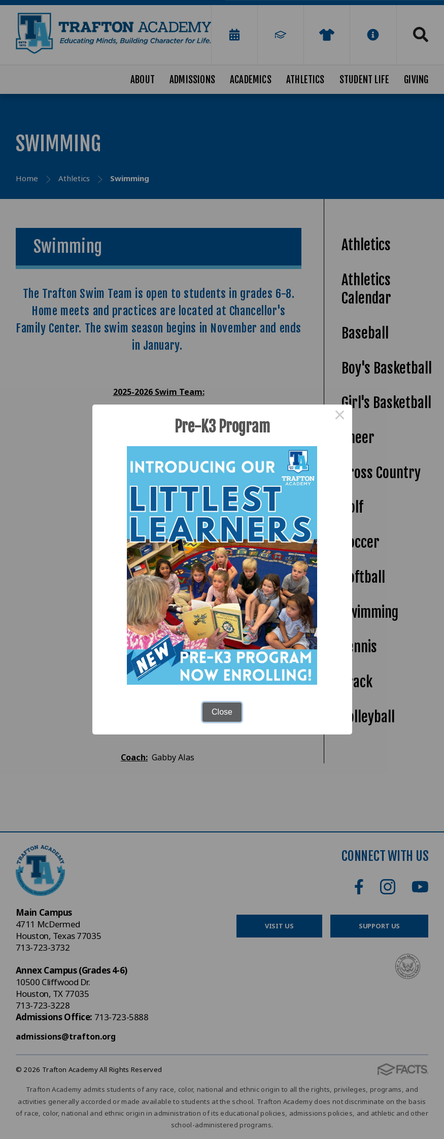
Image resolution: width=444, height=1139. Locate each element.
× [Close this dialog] (340, 417)
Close (222, 712)
